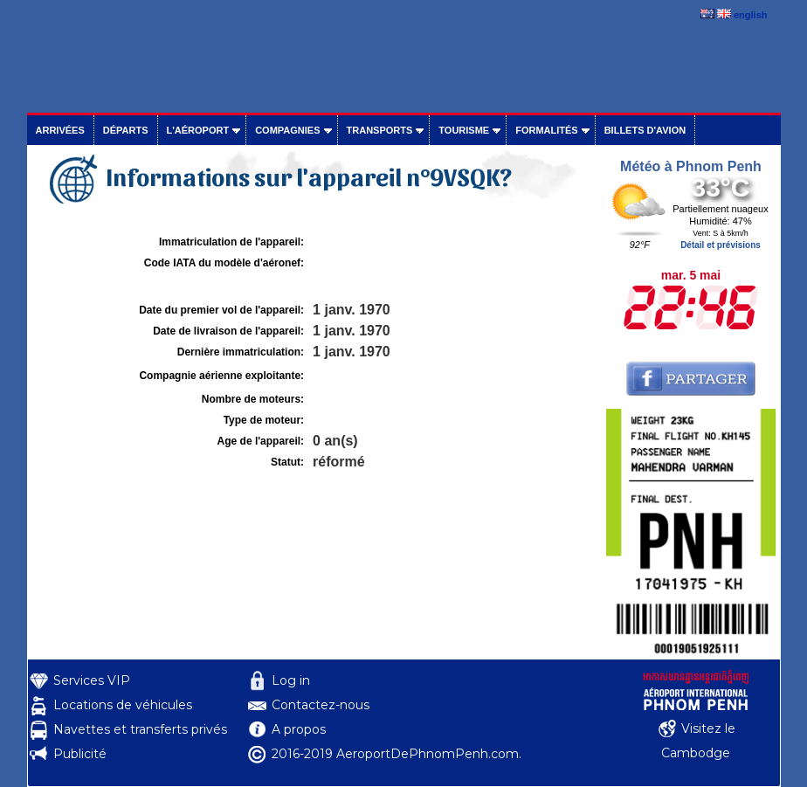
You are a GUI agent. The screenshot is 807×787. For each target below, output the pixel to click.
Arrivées (60, 130)
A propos (299, 729)
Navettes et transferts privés (140, 729)
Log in (291, 680)
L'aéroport (198, 130)
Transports (380, 130)
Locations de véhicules (122, 705)
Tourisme (463, 130)
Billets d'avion (645, 130)
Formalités (546, 130)
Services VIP (91, 680)
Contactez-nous (320, 705)
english (751, 15)
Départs (125, 130)
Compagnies (287, 130)
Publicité (80, 754)
